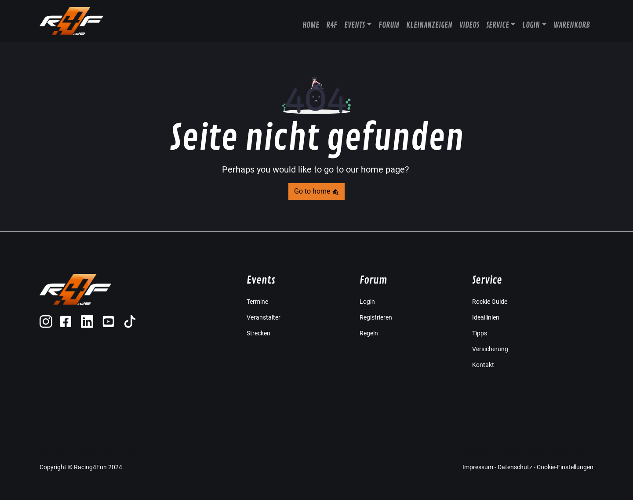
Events (354, 25)
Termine (257, 301)
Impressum (477, 467)
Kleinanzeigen (429, 25)
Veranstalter (263, 317)
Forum (388, 25)
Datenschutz (515, 467)
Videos (469, 25)
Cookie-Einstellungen (565, 467)
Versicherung (490, 349)
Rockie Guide (489, 301)
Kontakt (483, 364)
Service (497, 25)
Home (310, 25)
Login (531, 25)
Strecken (258, 333)
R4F (331, 25)
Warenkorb (571, 25)
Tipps (479, 333)
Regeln (369, 333)
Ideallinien (485, 317)
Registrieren (376, 317)
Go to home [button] (316, 191)
